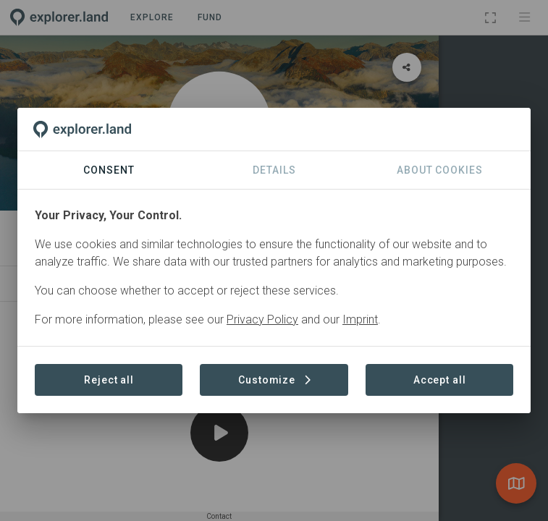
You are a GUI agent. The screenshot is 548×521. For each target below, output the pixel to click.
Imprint (360, 319)
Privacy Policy (262, 319)
